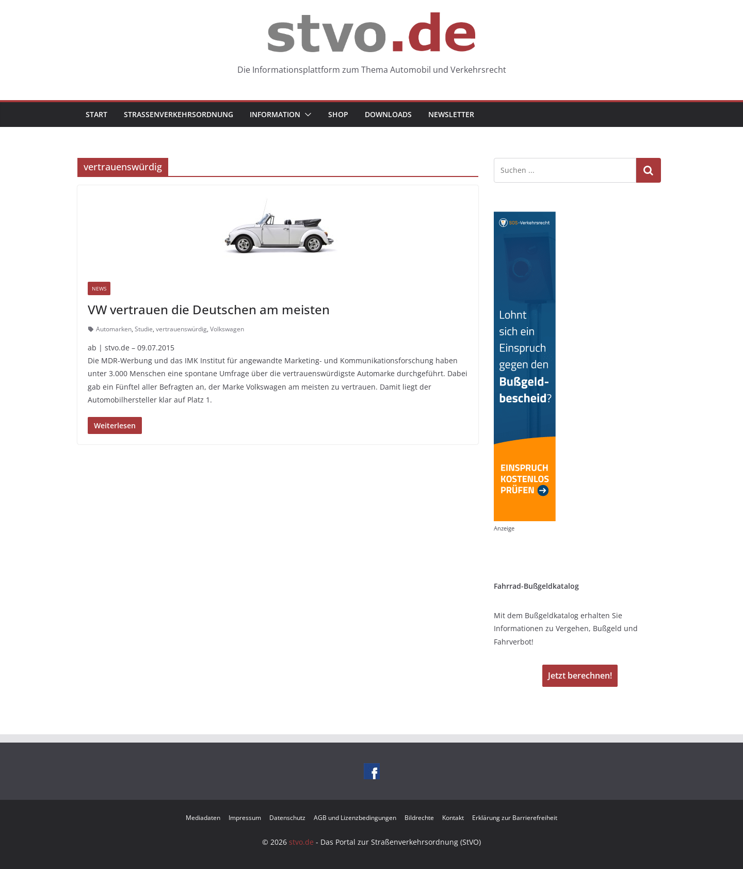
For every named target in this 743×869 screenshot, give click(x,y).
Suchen (648, 170)
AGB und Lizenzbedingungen (355, 817)
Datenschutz (287, 817)
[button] (306, 114)
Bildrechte (419, 817)
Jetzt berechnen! (580, 675)
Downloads (388, 114)
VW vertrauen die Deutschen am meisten (209, 309)
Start (96, 114)
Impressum (245, 817)
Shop (338, 114)
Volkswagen (227, 329)
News (99, 288)
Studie (144, 329)
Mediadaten (203, 817)
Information (275, 114)
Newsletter (451, 114)
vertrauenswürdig (181, 329)
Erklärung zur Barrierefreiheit (514, 817)
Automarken (114, 329)
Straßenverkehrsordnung (178, 114)
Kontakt (453, 817)
